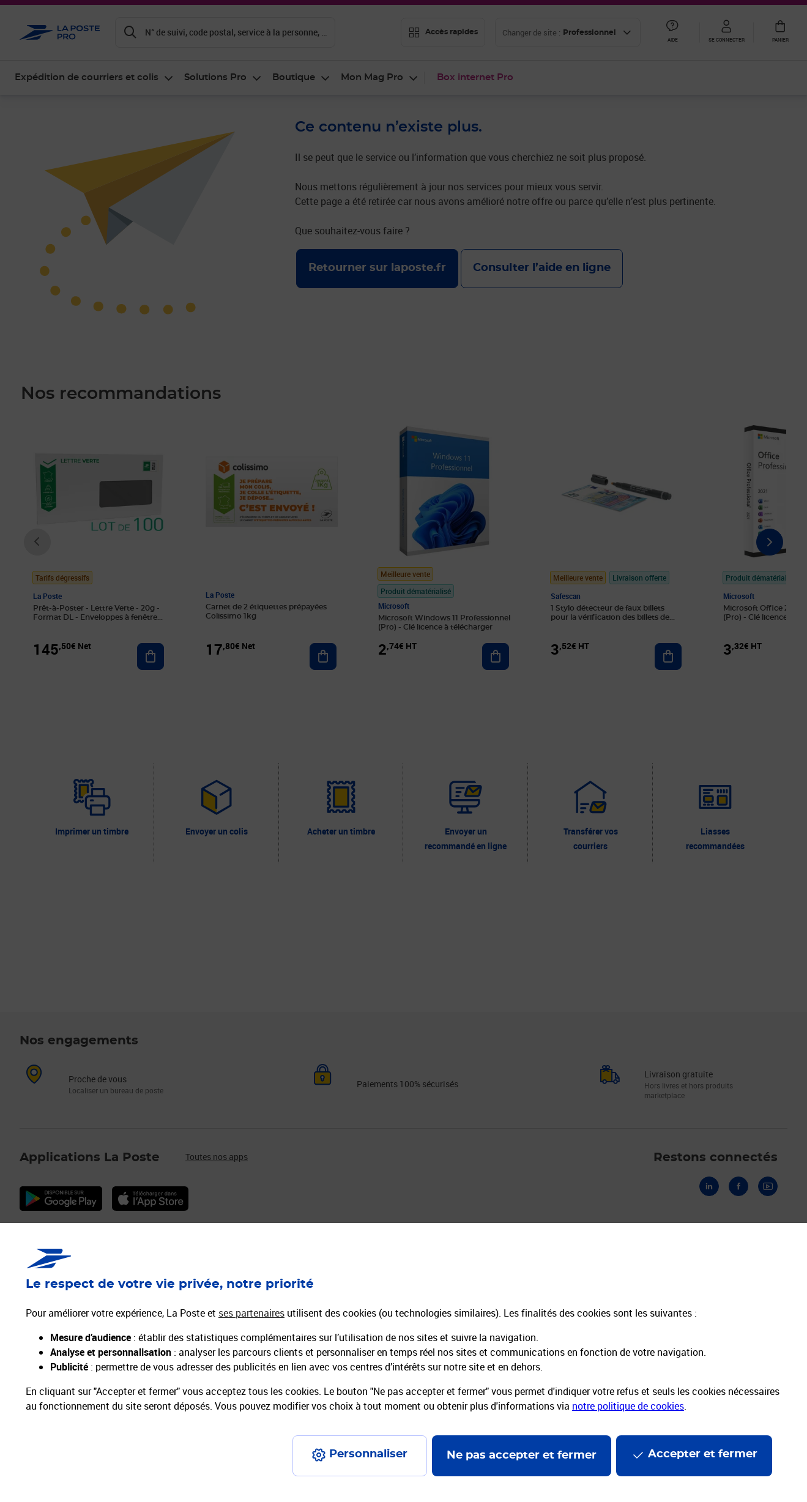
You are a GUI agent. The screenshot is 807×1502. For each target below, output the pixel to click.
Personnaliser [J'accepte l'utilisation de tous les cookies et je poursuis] (368, 1454)
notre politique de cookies (628, 1406)
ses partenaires (251, 1313)
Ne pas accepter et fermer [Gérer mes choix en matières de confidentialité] (522, 1455)
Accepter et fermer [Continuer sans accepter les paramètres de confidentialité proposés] (702, 1454)
